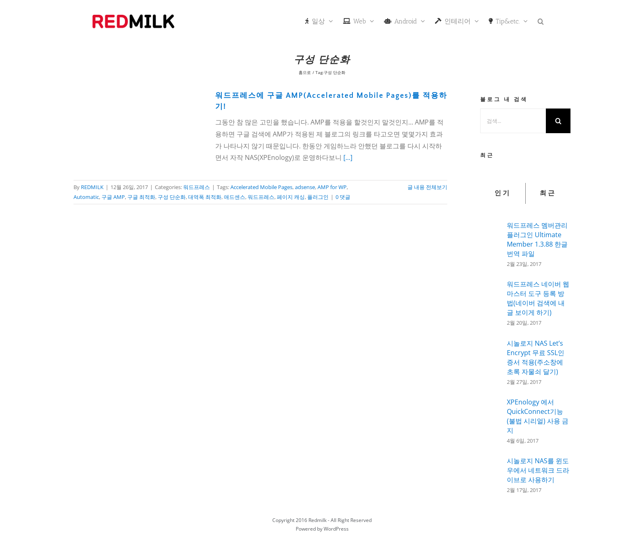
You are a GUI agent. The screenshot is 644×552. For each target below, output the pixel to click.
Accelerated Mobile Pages (261, 187)
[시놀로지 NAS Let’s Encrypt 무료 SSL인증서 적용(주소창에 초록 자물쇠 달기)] (490, 362)
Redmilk (317, 520)
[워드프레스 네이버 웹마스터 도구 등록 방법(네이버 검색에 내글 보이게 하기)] (490, 302)
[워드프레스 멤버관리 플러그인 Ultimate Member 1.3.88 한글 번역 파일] (490, 242)
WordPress (336, 528)
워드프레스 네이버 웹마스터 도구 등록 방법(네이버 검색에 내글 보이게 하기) (538, 298)
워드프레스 (196, 187)
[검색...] (513, 121)
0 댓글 (343, 197)
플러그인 (318, 197)
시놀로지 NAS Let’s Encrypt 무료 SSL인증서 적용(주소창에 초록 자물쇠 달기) (535, 357)
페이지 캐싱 (291, 197)
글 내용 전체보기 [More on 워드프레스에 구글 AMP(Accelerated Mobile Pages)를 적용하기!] (427, 187)
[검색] (558, 121)
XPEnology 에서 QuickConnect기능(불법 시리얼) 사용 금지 (537, 416)
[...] (347, 157)
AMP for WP (332, 187)
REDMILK (92, 187)
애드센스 (234, 197)
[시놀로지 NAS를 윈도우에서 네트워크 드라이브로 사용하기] (490, 472)
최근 (548, 193)
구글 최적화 (141, 197)
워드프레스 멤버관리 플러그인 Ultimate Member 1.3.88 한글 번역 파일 (537, 239)
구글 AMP (113, 197)
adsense (305, 187)
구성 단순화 (172, 197)
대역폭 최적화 (204, 197)
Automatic (86, 197)
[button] (541, 20)
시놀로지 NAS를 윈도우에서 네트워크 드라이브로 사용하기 (538, 470)
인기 (502, 193)
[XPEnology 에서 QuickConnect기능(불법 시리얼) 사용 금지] (490, 419)
